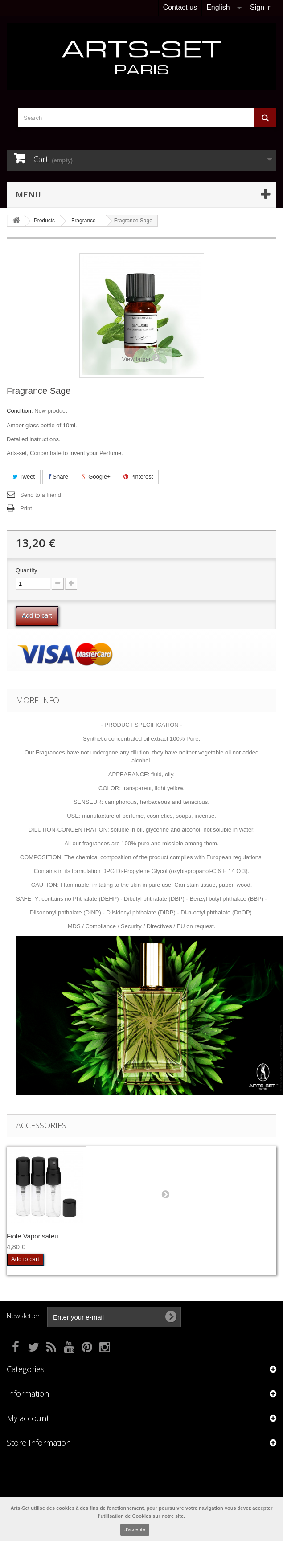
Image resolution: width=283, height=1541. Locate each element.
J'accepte (134, 1529)
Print (26, 508)
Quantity (26, 570)
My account (28, 1418)
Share (58, 476)
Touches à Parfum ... (37, 1236)
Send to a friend (40, 495)
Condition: (20, 410)
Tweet (23, 476)
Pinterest (138, 476)
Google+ (96, 476)
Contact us (180, 7)
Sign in (261, 7)
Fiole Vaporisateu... (123, 1236)
